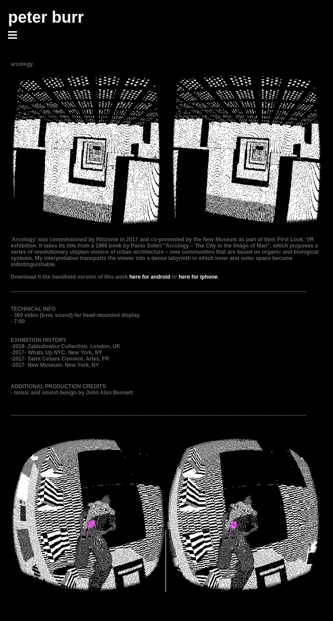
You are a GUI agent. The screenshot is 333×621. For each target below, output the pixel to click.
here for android (149, 277)
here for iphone (198, 277)
